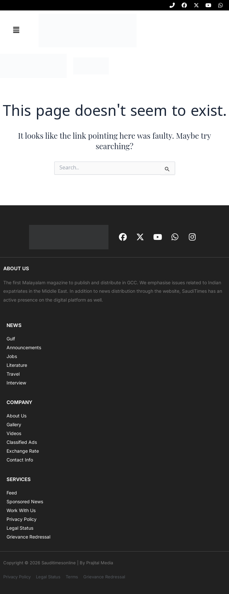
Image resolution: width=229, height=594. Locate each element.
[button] (16, 30)
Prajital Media (99, 562)
